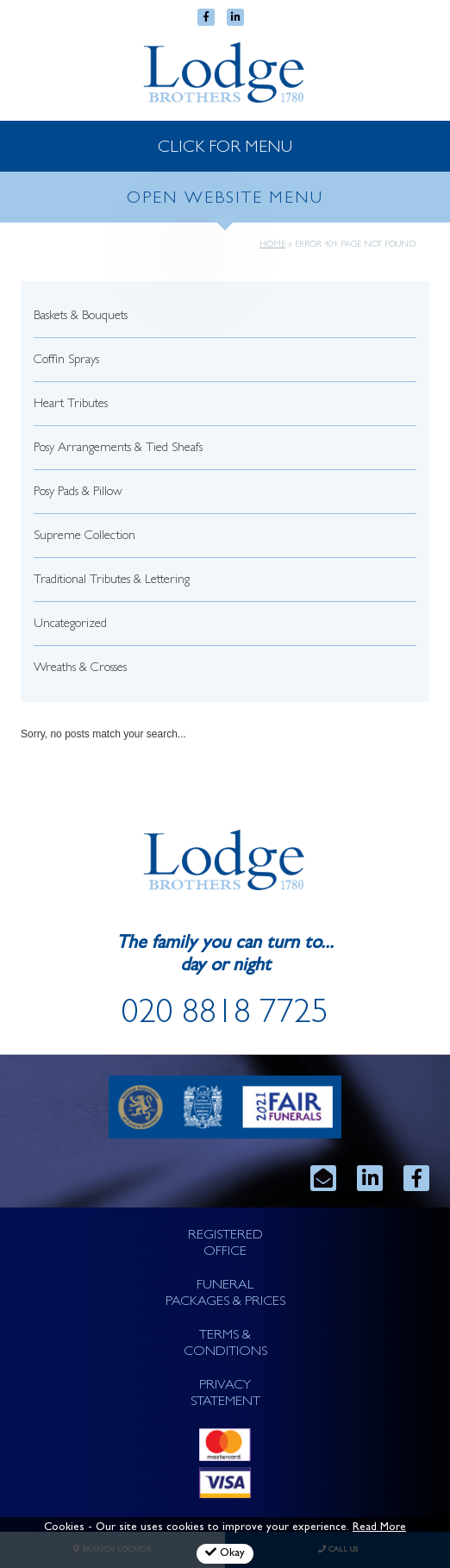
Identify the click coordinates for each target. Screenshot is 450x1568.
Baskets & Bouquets (81, 316)
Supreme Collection (84, 536)
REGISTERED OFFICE (225, 1244)
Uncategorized (70, 624)
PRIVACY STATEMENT (225, 1394)
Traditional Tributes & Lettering (112, 580)
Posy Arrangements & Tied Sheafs (118, 448)
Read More (379, 1528)
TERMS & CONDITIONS (225, 1344)
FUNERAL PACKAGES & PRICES (225, 1294)
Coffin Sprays (66, 360)
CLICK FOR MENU (225, 148)
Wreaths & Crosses (80, 668)
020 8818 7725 (225, 1016)
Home (272, 245)
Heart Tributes (71, 404)
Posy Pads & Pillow (78, 492)
